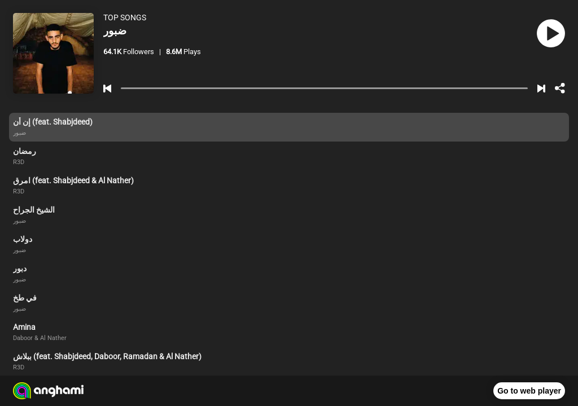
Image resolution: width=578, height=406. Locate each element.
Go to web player (529, 390)
